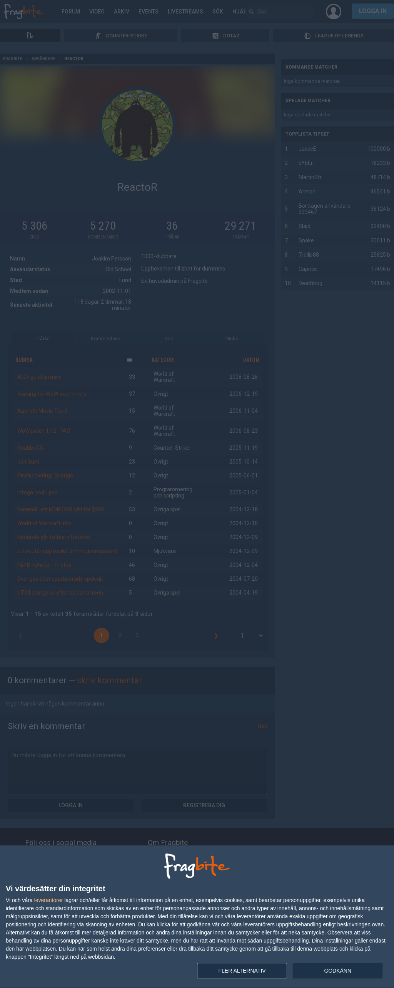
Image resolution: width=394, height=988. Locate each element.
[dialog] (197, 917)
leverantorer (48, 900)
